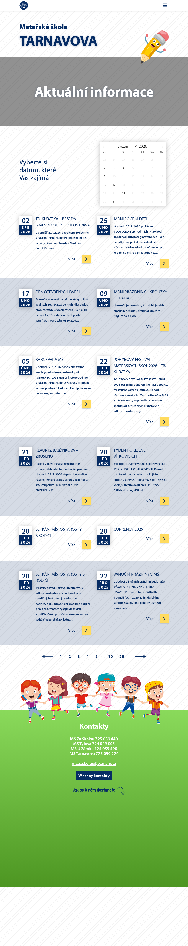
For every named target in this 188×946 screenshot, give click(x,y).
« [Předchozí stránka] (47, 656)
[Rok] (143, 146)
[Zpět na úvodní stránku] (23, 5)
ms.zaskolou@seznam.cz (94, 763)
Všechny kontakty (93, 775)
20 (121, 656)
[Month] (126, 146)
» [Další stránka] (140, 656)
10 (110, 656)
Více (71, 258)
